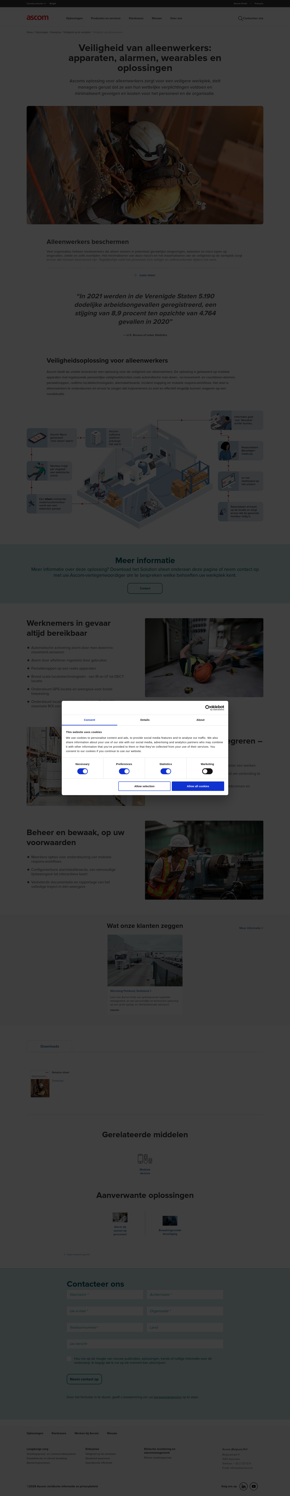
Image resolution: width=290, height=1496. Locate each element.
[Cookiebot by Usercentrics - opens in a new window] (208, 707)
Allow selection (144, 786)
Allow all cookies (198, 786)
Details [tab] (145, 719)
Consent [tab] (89, 719)
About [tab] (200, 719)
